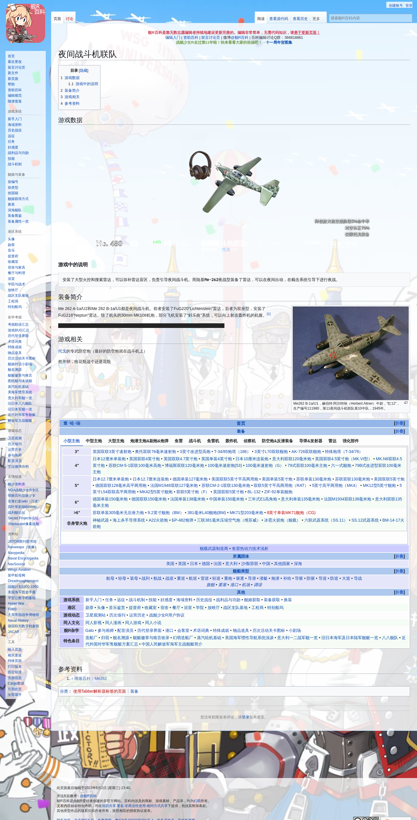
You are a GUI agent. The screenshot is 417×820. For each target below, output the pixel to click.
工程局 (257, 595)
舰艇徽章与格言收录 (151, 625)
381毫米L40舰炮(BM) (206, 512)
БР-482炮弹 (182, 520)
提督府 (135, 595)
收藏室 (151, 595)
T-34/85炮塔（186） (232, 451)
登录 (245, 704)
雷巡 (205, 566)
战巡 (169, 566)
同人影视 (93, 610)
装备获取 (272, 587)
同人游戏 (133, 610)
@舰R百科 (239, 37)
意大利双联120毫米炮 (291, 458)
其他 (241, 579)
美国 (170, 551)
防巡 (334, 566)
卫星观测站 (95, 602)
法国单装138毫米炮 (187, 499)
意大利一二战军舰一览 (297, 625)
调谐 (258, 572)
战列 (146, 566)
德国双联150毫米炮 (149, 499)
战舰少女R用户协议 (166, 602)
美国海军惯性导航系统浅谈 (249, 625)
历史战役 (204, 587)
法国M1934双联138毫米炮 (347, 499)
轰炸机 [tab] (231, 441)
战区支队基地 (235, 595)
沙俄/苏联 (250, 551)
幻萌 (197, 788)
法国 (217, 551)
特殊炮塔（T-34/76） (344, 451)
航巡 (193, 566)
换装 (288, 587)
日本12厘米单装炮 (109, 458)
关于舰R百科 (84, 808)
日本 (194, 551)
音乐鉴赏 (117, 595)
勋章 (89, 595)
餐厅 (176, 595)
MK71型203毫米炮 (246, 512)
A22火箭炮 (158, 520)
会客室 (183, 618)
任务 (109, 587)
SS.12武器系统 (365, 520)
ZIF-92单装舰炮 (278, 491)
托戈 (226, 249)
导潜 (252, 566)
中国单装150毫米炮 (226, 499)
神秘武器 (101, 520)
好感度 (166, 587)
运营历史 (137, 602)
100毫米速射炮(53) (225, 465)
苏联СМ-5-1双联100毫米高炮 (135, 465)
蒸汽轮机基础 (209, 625)
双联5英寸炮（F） (192, 491)
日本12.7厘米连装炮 (151, 479)
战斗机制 (137, 587)
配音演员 (125, 618)
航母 (110, 566)
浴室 (188, 595)
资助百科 (190, 37)
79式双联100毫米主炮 (307, 465)
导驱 (299, 566)
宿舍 (164, 595)
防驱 (311, 566)
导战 (358, 566)
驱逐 (240, 566)
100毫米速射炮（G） (265, 465)
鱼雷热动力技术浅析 (250, 536)
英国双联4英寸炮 (144, 458)
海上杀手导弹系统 (129, 520)
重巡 (181, 566)
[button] (15, 695)
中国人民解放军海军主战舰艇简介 (172, 632)
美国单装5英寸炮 (277, 479)
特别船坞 (275, 595)
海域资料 (184, 587)
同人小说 (153, 610)
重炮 (228, 566)
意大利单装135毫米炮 (300, 499)
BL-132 (254, 491)
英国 (182, 551)
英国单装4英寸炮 (216, 458)
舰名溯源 (121, 625)
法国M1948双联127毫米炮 (174, 485)
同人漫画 (113, 610)
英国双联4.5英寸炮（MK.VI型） (343, 458)
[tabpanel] (234, 489)
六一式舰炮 (341, 465)
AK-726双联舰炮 (306, 451)
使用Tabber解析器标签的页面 (99, 678)
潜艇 (263, 566)
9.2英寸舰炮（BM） (166, 512)
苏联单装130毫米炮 (313, 479)
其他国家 (282, 551)
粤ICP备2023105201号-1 (134, 808)
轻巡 (216, 566)
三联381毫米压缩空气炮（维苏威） (228, 520)
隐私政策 (64, 808)
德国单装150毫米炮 (110, 499)
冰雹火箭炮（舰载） (282, 520)
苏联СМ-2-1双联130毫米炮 (226, 485)
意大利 (231, 551)
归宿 (105, 625)
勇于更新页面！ (307, 32)
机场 (246, 572)
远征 (121, 587)
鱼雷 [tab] (179, 441)
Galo (89, 618)
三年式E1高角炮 (262, 499)
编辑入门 (172, 37)
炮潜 (275, 566)
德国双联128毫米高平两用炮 (121, 485)
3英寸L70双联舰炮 (271, 451)
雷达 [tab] (332, 441)
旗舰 (210, 572)
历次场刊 (117, 602)
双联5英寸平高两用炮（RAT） (281, 485)
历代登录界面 (149, 618)
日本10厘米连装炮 (251, 458)
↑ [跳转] (72, 666)
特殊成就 (221, 618)
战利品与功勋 (228, 587)
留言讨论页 (210, 37)
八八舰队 (390, 625)
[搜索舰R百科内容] (370, 18)
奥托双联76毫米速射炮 (155, 451)
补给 (287, 566)
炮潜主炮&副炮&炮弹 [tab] (149, 441)
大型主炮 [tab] (116, 441)
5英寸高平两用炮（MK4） (335, 485)
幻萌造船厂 (183, 625)
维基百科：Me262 (90, 666)
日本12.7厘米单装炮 (111, 479)
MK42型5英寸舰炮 (156, 491)
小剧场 (295, 618)
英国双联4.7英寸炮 (180, 458)
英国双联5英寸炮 (228, 491)
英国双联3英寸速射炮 (112, 451)
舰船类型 (241, 558)
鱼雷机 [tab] (213, 441)
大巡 (346, 566)
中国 (266, 551)
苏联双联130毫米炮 (352, 479)
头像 (101, 595)
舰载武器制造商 (214, 536)
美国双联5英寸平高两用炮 (234, 479)
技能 (153, 587)
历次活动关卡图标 (269, 618)
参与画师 (106, 618)
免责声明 (104, 808)
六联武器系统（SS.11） (326, 520)
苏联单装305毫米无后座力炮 (118, 512)
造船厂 (91, 625)
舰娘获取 (252, 587)
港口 (234, 572)
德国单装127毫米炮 (190, 479)
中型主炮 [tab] (94, 441)
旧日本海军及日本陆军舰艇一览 (349, 625)
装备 (241, 431)
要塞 (222, 572)
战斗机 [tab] (195, 441)
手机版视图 (186, 808)
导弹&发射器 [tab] (310, 441)
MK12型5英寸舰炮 (379, 485)
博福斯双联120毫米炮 (184, 465)
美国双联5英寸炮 (389, 479)
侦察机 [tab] (250, 441)
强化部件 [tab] (351, 441)
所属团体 (241, 544)
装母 (134, 566)
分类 (64, 678)
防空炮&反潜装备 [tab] (277, 441)
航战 (157, 566)
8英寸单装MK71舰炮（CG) (291, 512)
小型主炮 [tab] (71, 441)
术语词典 (201, 618)
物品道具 (241, 618)
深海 (298, 551)
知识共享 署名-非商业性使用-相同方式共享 (135, 793)
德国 (206, 551)
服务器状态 (165, 808)
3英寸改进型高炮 (195, 451)
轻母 (122, 566)
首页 (241, 423)
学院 (200, 595)
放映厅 (214, 595)
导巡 (323, 566)
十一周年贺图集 (279, 42)
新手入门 (93, 587)
